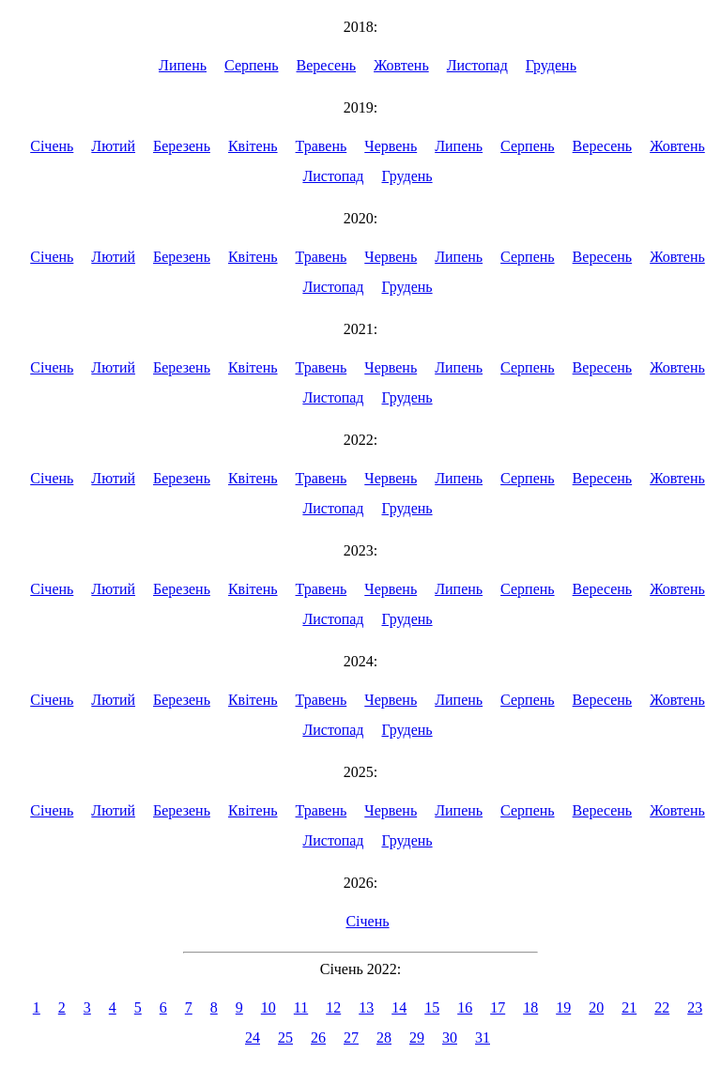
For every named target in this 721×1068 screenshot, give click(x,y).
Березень (181, 146)
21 (629, 1007)
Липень (183, 65)
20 (596, 1007)
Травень (321, 146)
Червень (390, 146)
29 (416, 1037)
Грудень (551, 65)
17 (497, 1007)
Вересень (327, 65)
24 (252, 1037)
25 (285, 1037)
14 (399, 1007)
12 (333, 1007)
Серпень (251, 65)
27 (351, 1037)
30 (449, 1037)
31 (482, 1037)
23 (694, 1007)
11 (301, 1007)
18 (530, 1007)
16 (464, 1007)
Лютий (113, 146)
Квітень (253, 146)
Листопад (477, 65)
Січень (51, 146)
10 (268, 1007)
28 (383, 1037)
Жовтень (401, 65)
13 (366, 1007)
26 (318, 1037)
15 (431, 1007)
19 (563, 1007)
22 (661, 1007)
